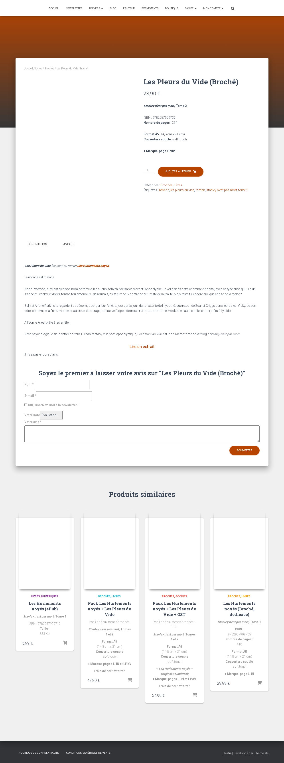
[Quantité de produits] (149, 170)
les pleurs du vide (182, 190)
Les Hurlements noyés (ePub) (45, 605)
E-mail (30, 395)
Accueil (54, 8)
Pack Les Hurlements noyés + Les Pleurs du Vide (109, 608)
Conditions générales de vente (88, 752)
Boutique (171, 8)
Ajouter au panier (178, 171)
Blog (113, 8)
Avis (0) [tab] (69, 244)
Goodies (181, 596)
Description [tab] (37, 244)
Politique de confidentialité (39, 752)
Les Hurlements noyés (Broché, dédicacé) (239, 608)
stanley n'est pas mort (221, 190)
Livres (38, 68)
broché (164, 190)
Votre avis (32, 421)
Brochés (49, 68)
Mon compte (213, 8)
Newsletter (74, 8)
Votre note (32, 415)
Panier (191, 8)
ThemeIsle (261, 753)
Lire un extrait (142, 346)
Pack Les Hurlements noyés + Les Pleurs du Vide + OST (174, 608)
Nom (29, 384)
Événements (150, 8)
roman (200, 190)
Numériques (49, 596)
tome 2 (243, 190)
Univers (96, 8)
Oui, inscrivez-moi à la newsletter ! (51, 405)
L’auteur (129, 8)
